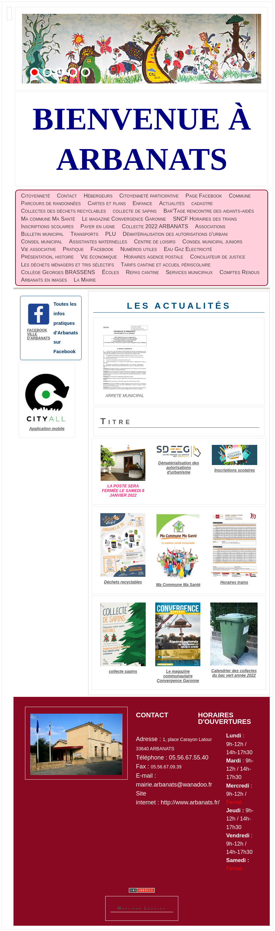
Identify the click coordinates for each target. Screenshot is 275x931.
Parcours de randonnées (51, 203)
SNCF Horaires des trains (205, 219)
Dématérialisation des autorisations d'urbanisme (178, 468)
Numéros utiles (138, 249)
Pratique (73, 249)
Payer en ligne (98, 226)
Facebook (101, 249)
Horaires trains (234, 582)
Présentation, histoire (47, 257)
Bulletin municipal (42, 234)
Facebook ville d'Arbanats (38, 334)
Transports (84, 234)
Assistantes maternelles (98, 241)
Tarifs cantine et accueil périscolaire (166, 265)
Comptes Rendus (239, 272)
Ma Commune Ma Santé (178, 584)
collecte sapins (123, 671)
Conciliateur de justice (217, 257)
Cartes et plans (107, 203)
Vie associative (38, 249)
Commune (240, 196)
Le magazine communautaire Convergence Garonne (178, 676)
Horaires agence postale (153, 257)
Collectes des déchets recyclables (63, 211)
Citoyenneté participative (149, 196)
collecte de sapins (135, 211)
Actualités (172, 203)
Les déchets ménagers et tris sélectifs (67, 265)
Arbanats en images (44, 280)
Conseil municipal (41, 241)
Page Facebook (204, 196)
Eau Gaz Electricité (188, 249)
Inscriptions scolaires (47, 226)
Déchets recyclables (123, 582)
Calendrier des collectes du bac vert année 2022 (234, 673)
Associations (210, 226)
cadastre (202, 203)
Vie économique (99, 257)
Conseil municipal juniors (212, 241)
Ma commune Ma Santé (48, 219)
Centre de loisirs (154, 241)
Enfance (142, 203)
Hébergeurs (98, 196)
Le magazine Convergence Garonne (124, 219)
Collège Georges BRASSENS (58, 272)
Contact (67, 196)
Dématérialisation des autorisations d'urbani (175, 234)
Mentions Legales (142, 908)
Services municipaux (189, 272)
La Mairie (85, 280)
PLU (110, 234)
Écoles (110, 272)
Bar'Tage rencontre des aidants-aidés (208, 211)
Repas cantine (142, 272)
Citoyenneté (35, 196)
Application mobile (46, 428)
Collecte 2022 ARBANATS (155, 226)
